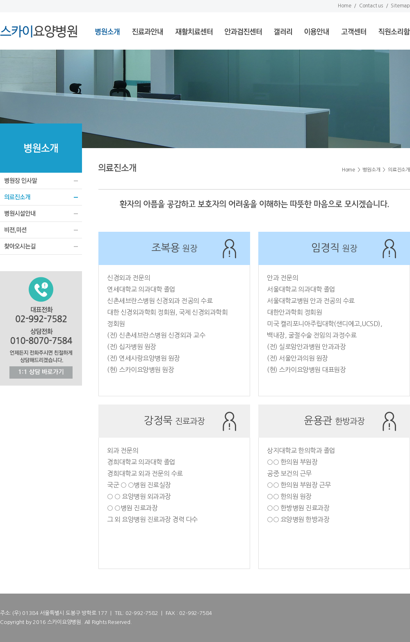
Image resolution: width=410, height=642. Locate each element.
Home (344, 5)
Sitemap (400, 5)
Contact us (371, 5)
